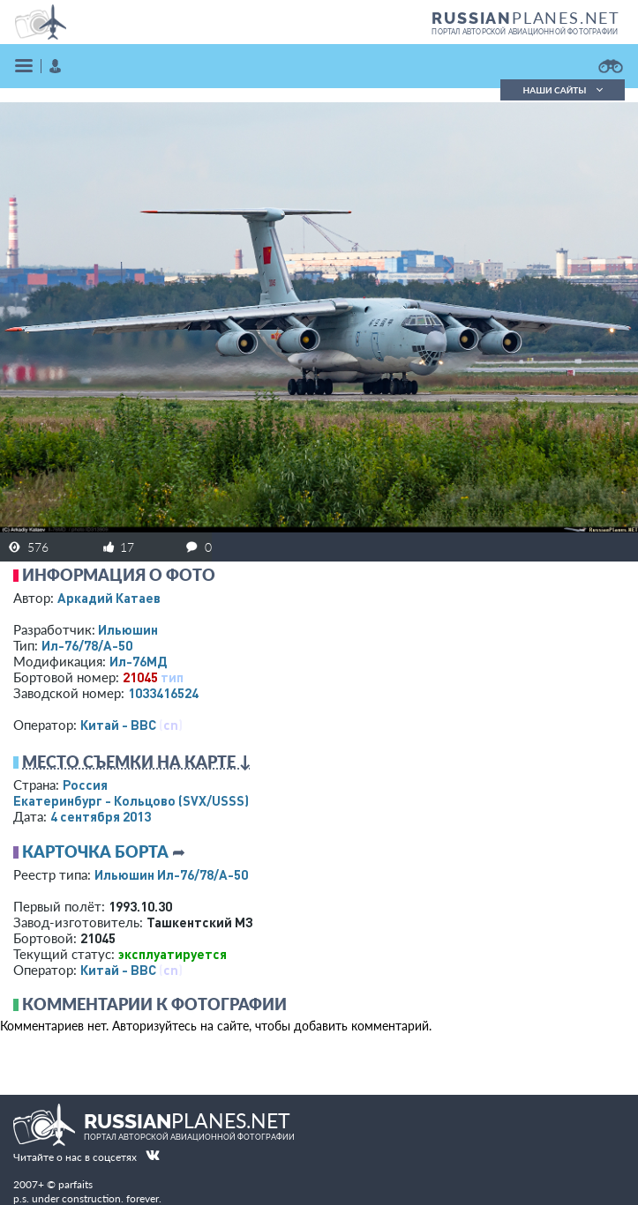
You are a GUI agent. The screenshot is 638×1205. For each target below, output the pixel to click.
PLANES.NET (526, 17)
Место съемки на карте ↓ (136, 761)
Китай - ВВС (118, 725)
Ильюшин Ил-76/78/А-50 (171, 874)
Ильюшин (128, 629)
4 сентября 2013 (100, 816)
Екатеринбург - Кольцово (131, 800)
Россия (85, 784)
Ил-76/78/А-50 (86, 645)
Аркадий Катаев (109, 598)
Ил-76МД (138, 661)
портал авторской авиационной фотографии (525, 31)
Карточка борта (95, 851)
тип (172, 677)
